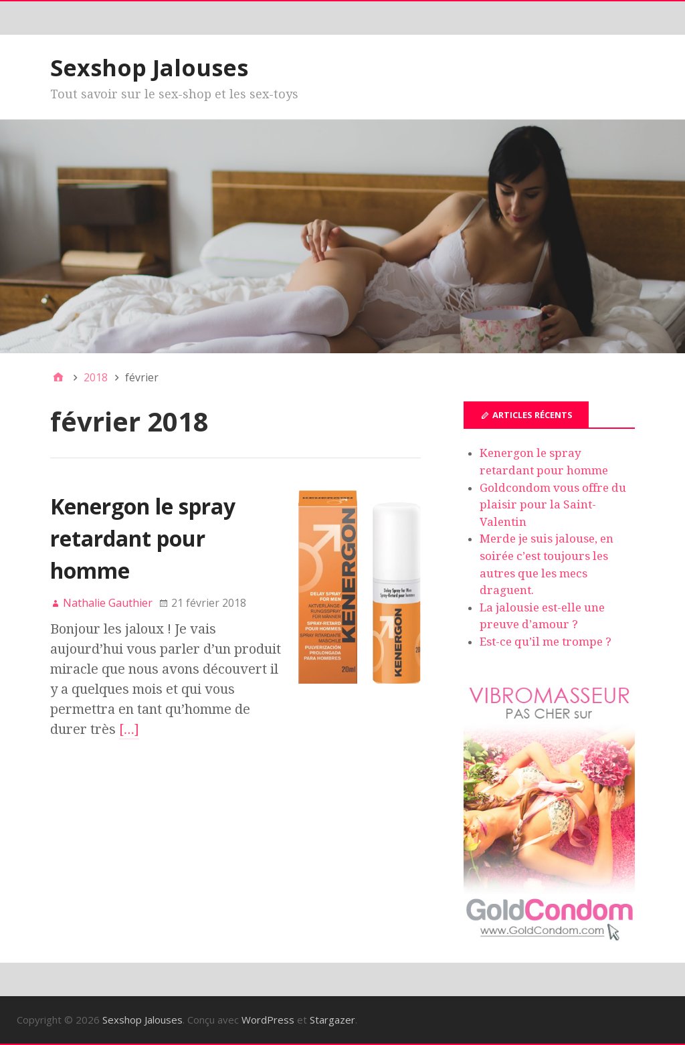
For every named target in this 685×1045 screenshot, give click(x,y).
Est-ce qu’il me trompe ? (545, 641)
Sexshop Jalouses (149, 67)
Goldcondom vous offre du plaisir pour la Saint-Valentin (553, 505)
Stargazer (332, 1019)
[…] (129, 729)
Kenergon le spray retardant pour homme (142, 538)
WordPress (267, 1019)
